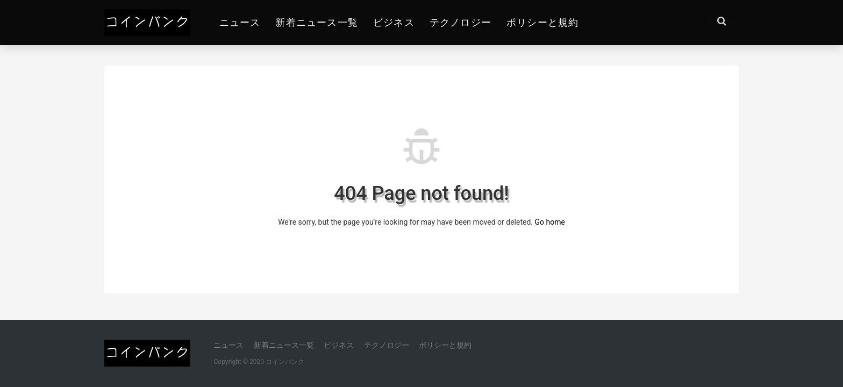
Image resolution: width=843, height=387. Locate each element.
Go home (549, 222)
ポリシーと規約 (542, 22)
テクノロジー (460, 22)
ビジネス (394, 22)
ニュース (240, 22)
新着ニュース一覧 (316, 22)
